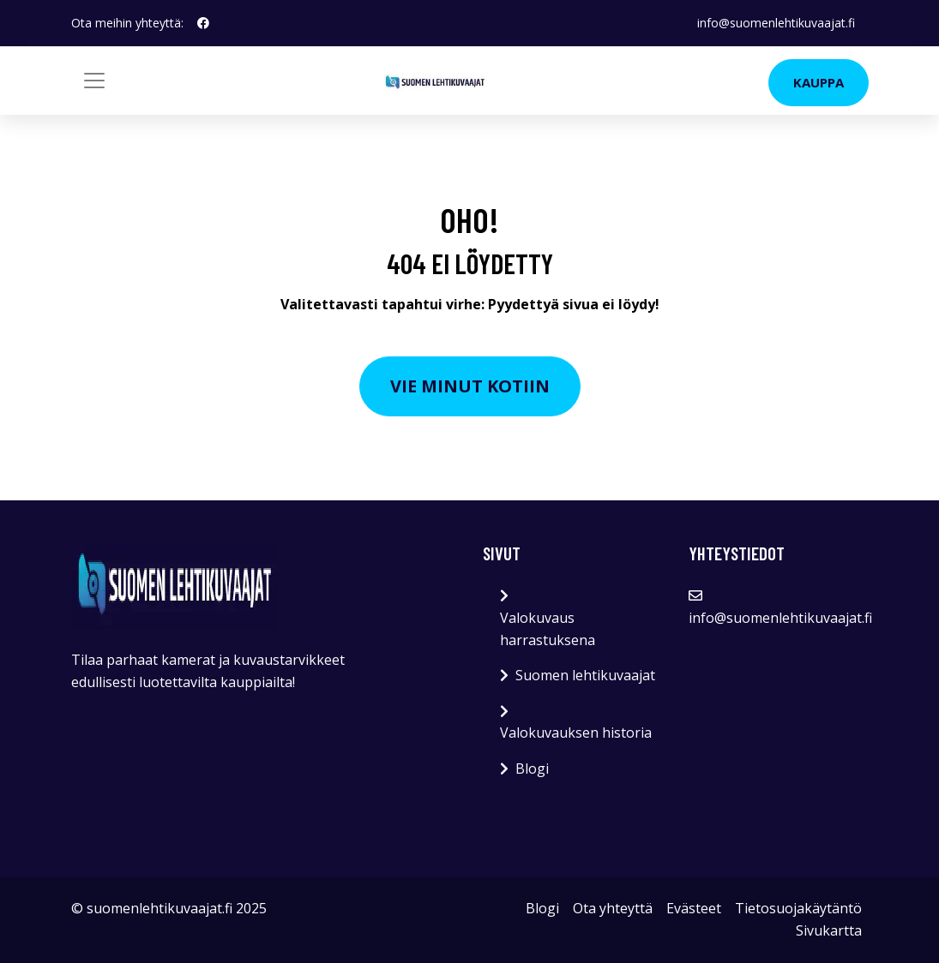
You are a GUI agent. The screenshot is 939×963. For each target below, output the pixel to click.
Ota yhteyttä (613, 908)
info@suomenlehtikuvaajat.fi (776, 23)
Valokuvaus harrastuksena (547, 628)
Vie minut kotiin (470, 386)
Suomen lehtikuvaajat (585, 675)
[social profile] (203, 23)
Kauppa (818, 82)
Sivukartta (829, 930)
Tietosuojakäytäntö (798, 908)
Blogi (532, 768)
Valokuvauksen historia (576, 732)
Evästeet (693, 908)
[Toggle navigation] (94, 80)
